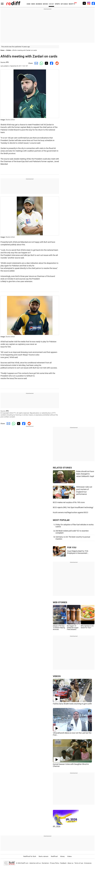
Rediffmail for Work (29, 856)
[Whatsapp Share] (40, 63)
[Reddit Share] (56, 63)
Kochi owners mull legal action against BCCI (70, 512)
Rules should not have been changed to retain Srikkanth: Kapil (85, 473)
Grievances (87, 863)
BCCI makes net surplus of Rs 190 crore (69, 502)
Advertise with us (35, 863)
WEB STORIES (60, 602)
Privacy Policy (54, 863)
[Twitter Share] (46, 63)
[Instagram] (88, 3)
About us (70, 863)
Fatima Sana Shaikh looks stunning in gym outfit (72, 704)
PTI (7, 62)
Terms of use (78, 863)
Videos (69, 856)
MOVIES (45, 4)
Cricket (8, 50)
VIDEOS (57, 676)
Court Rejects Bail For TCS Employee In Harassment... (78, 552)
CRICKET (51, 4)
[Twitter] (84, 3)
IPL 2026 (56, 826)
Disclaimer (45, 863)
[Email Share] (35, 63)
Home (2, 50)
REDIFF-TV (72, 4)
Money (62, 856)
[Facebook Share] (51, 63)
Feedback (63, 863)
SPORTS (57, 4)
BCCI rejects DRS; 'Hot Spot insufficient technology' (73, 507)
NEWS (33, 4)
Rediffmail (54, 856)
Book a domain (43, 856)
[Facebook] (93, 3)
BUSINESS (39, 4)
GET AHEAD (64, 4)
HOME (28, 4)
